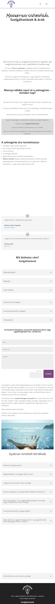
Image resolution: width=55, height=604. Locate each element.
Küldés (48, 373)
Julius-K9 (7, 246)
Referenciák (27, 439)
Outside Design (9, 227)
